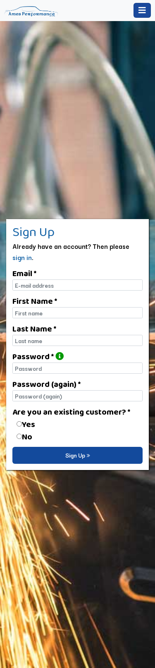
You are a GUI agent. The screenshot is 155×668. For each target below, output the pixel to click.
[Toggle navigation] (142, 10)
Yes (28, 424)
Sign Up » (77, 455)
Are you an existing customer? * (71, 412)
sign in (22, 257)
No (27, 436)
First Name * (34, 301)
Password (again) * (46, 384)
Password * (38, 356)
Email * (24, 273)
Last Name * (34, 328)
